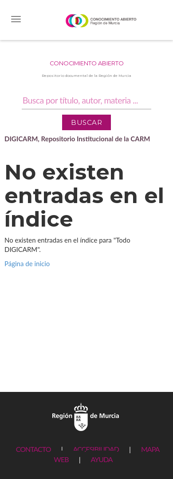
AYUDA (101, 459)
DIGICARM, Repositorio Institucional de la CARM (77, 139)
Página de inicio (27, 263)
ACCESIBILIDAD (96, 449)
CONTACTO (33, 449)
